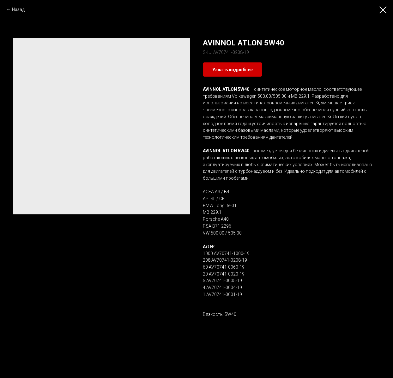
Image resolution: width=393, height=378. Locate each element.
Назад (18, 9)
